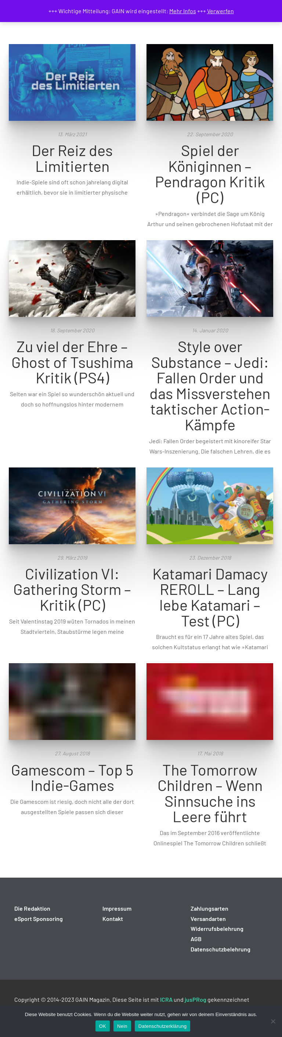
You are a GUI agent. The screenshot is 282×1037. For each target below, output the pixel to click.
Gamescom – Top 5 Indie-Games (72, 777)
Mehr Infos (182, 10)
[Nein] (272, 1021)
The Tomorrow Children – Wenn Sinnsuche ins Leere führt (210, 792)
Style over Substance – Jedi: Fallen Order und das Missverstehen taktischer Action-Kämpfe (209, 385)
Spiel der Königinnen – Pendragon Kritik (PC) (210, 173)
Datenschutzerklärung (162, 1026)
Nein (122, 1026)
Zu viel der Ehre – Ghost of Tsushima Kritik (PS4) (72, 361)
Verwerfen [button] (220, 10)
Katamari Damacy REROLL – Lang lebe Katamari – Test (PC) (210, 596)
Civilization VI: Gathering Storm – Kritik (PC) (72, 589)
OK (102, 1026)
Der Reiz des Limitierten (72, 158)
